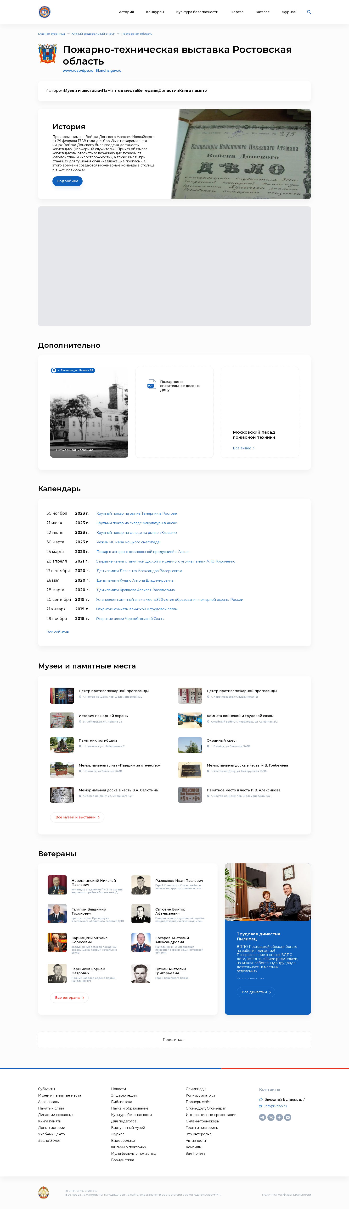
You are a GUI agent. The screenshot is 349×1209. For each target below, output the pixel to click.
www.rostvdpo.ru (78, 70)
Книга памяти (193, 90)
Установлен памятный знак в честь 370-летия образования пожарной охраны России (169, 599)
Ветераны (147, 90)
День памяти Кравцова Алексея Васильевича (136, 590)
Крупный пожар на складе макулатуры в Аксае (136, 523)
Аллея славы (48, 1102)
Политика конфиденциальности (286, 1194)
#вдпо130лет (49, 1140)
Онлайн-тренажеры (203, 1121)
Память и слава (51, 1108)
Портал (237, 12)
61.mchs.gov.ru (108, 71)
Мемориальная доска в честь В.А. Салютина (118, 790)
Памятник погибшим (98, 740)
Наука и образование (129, 1108)
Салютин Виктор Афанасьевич (170, 911)
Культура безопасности (197, 12)
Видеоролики (123, 1140)
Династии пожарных (55, 1115)
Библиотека (121, 1102)
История (126, 12)
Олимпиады (196, 1089)
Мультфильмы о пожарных (133, 1153)
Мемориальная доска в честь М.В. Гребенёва (247, 765)
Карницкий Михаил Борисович (89, 940)
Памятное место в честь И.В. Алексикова (243, 790)
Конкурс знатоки (200, 1095)
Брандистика (122, 1160)
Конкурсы (155, 12)
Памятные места (119, 90)
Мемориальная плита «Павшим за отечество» (120, 765)
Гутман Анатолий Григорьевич (170, 971)
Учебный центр (51, 1134)
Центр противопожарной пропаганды (114, 691)
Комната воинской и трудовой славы (240, 716)
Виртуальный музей (128, 1128)
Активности (196, 1140)
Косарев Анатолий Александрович (172, 940)
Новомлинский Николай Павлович (94, 882)
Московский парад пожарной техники (254, 435)
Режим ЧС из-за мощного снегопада (127, 542)
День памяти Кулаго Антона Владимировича (135, 580)
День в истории (51, 1128)
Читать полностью (250, 978)
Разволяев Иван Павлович (179, 880)
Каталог (262, 12)
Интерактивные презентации (211, 1115)
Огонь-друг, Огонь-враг (206, 1108)
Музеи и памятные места (59, 1095)
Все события (57, 632)
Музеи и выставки (83, 90)
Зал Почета (195, 1153)
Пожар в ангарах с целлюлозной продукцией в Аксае (142, 552)
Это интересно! (199, 1134)
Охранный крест (222, 740)
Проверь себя (198, 1102)
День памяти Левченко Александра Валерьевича (139, 571)
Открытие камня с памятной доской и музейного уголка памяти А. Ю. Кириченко (165, 561)
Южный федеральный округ (93, 33)
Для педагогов (123, 1121)
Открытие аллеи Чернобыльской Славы (130, 619)
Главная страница (51, 33)
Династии (168, 90)
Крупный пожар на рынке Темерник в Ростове (136, 513)
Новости (118, 1089)
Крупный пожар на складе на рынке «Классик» (136, 532)
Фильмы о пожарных (128, 1147)
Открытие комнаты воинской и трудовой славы (137, 609)
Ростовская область (136, 33)
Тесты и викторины (202, 1128)
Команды (194, 1147)
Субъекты (46, 1089)
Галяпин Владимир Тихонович (89, 911)
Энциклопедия (124, 1095)
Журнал (288, 12)
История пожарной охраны (103, 716)
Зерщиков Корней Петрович (88, 971)
